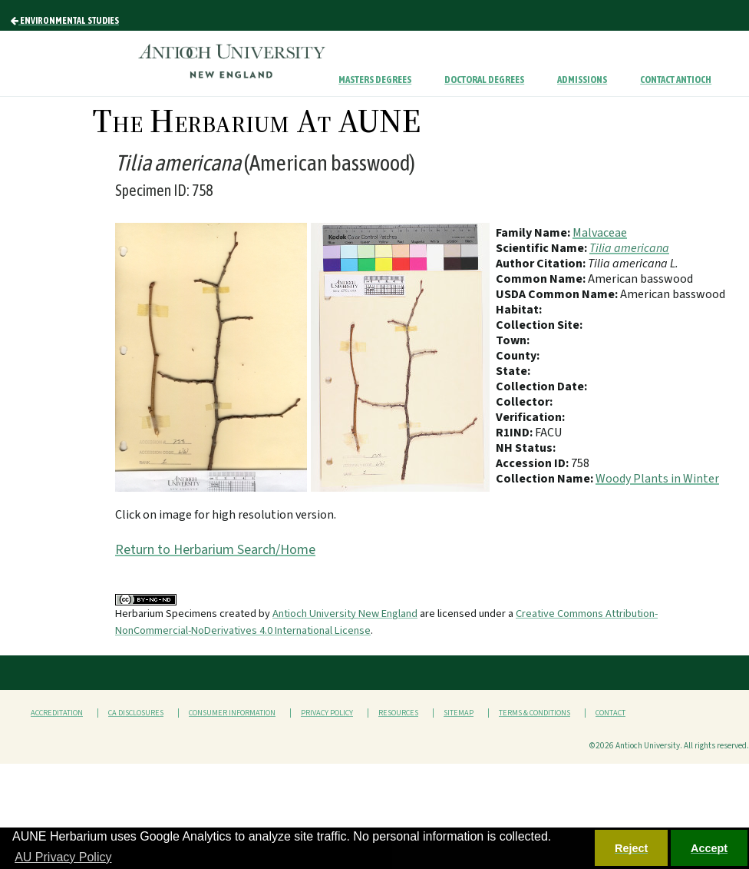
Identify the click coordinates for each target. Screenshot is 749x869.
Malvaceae (599, 232)
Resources (398, 713)
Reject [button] (631, 848)
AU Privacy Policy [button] (63, 857)
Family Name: (534, 232)
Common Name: (542, 278)
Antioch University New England (344, 613)
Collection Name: (546, 478)
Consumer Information (232, 713)
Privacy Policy (327, 713)
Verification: (530, 417)
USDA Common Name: (558, 294)
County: (517, 355)
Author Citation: (542, 263)
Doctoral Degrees (484, 79)
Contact (610, 713)
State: (513, 371)
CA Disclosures (135, 713)
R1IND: (515, 432)
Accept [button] (709, 848)
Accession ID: (533, 463)
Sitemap (458, 713)
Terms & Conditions (534, 713)
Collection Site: (539, 325)
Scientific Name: (542, 248)
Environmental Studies (65, 20)
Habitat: (519, 309)
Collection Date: (541, 386)
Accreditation (57, 713)
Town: (513, 340)
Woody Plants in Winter (657, 478)
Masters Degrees (374, 79)
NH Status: (526, 447)
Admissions (582, 79)
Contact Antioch (675, 79)
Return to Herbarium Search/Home (215, 549)
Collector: (524, 401)
